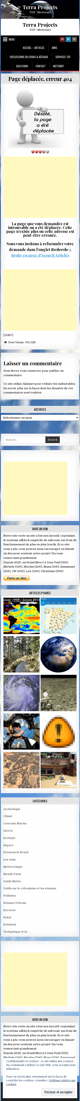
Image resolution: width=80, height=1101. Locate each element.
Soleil (7, 917)
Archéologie (11, 809)
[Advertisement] (40, 187)
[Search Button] (74, 39)
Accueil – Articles (33, 48)
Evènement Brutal (15, 852)
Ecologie (9, 838)
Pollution (9, 895)
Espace (8, 845)
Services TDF (62, 57)
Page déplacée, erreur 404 (40, 78)
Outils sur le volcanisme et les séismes (29, 888)
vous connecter (30, 370)
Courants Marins (14, 823)
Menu (12, 39)
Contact (41, 66)
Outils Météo (12, 881)
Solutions (22, 66)
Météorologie (12, 866)
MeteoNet (58, 66)
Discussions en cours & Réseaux (29, 57)
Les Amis (9, 859)
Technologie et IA (15, 931)
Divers (8, 830)
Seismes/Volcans (14, 902)
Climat (7, 816)
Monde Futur (12, 874)
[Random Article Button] (62, 39)
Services (9, 910)
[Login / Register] (68, 39)
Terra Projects (40, 6)
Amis (54, 48)
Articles (61, 255)
